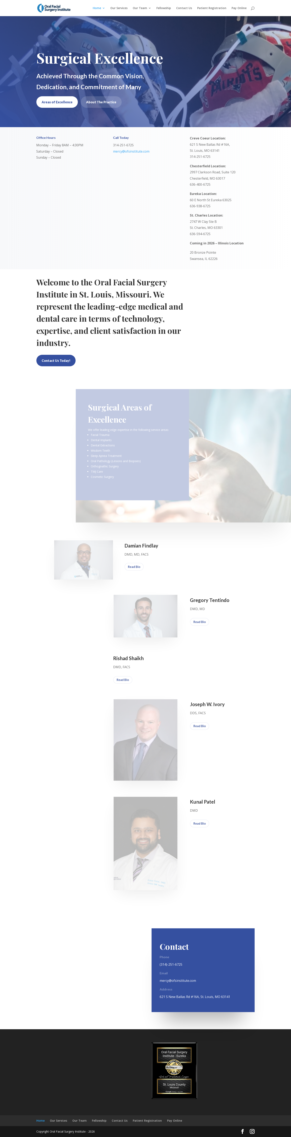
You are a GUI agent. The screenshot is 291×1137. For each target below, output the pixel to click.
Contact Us (184, 8)
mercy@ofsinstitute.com (129, 151)
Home (97, 8)
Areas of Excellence (57, 102)
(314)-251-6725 (171, 964)
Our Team (140, 8)
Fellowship (163, 8)
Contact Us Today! (56, 360)
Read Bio (134, 566)
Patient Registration (211, 8)
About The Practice (101, 102)
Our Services (119, 8)
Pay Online (239, 8)
